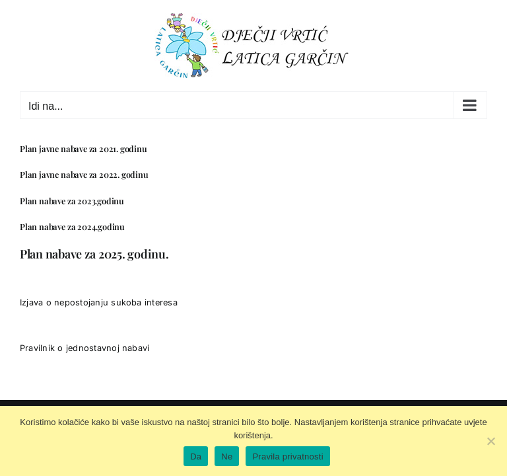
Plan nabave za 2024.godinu (72, 226)
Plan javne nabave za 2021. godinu (83, 148)
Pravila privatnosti (287, 456)
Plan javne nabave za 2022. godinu (84, 174)
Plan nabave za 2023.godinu (72, 201)
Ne (226, 456)
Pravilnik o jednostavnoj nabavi (84, 348)
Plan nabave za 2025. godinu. (94, 254)
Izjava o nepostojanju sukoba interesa (99, 302)
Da (195, 456)
